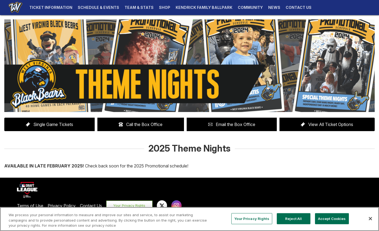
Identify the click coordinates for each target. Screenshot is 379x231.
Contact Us (91, 205)
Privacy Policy (62, 205)
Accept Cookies (332, 218)
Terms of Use (30, 205)
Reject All (293, 218)
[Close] (370, 219)
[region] (189, 219)
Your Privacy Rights (129, 206)
